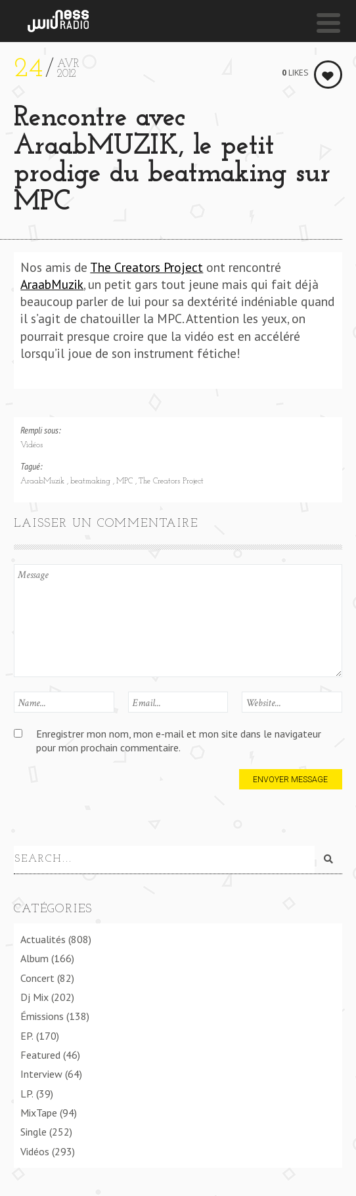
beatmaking (91, 481)
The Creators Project (146, 267)
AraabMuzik (51, 284)
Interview (41, 1071)
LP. (26, 1090)
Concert (37, 975)
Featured (40, 1052)
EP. (26, 1033)
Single (33, 1129)
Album (34, 956)
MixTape (38, 1110)
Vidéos (31, 445)
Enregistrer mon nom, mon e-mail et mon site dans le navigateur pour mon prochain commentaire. (178, 740)
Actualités (43, 936)
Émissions (42, 1014)
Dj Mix (34, 994)
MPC (125, 481)
